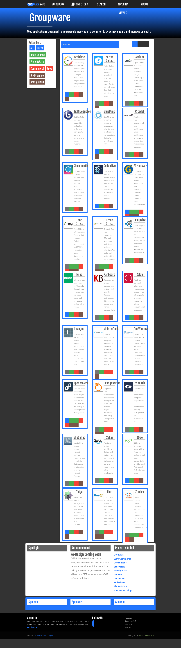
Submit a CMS (130, 621)
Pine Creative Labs (146, 635)
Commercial (37, 68)
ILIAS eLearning (123, 590)
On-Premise (37, 75)
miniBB (118, 574)
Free (49, 68)
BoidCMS (119, 554)
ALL (32, 48)
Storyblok (119, 566)
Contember (120, 562)
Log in (50, 635)
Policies (128, 627)
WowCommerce (122, 558)
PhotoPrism (120, 586)
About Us (128, 618)
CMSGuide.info (40, 635)
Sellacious (119, 582)
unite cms (119, 578)
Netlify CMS (120, 570)
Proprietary (37, 61)
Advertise (128, 624)
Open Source (37, 55)
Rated (40, 48)
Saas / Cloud (37, 82)
